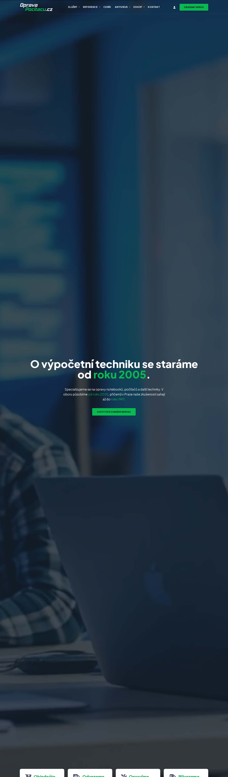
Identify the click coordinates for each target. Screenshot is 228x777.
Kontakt (154, 6)
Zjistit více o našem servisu (114, 411)
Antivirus (121, 6)
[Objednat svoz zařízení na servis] (194, 7)
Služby (72, 6)
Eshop (137, 6)
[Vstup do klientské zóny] (174, 7)
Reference (90, 6)
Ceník (107, 6)
